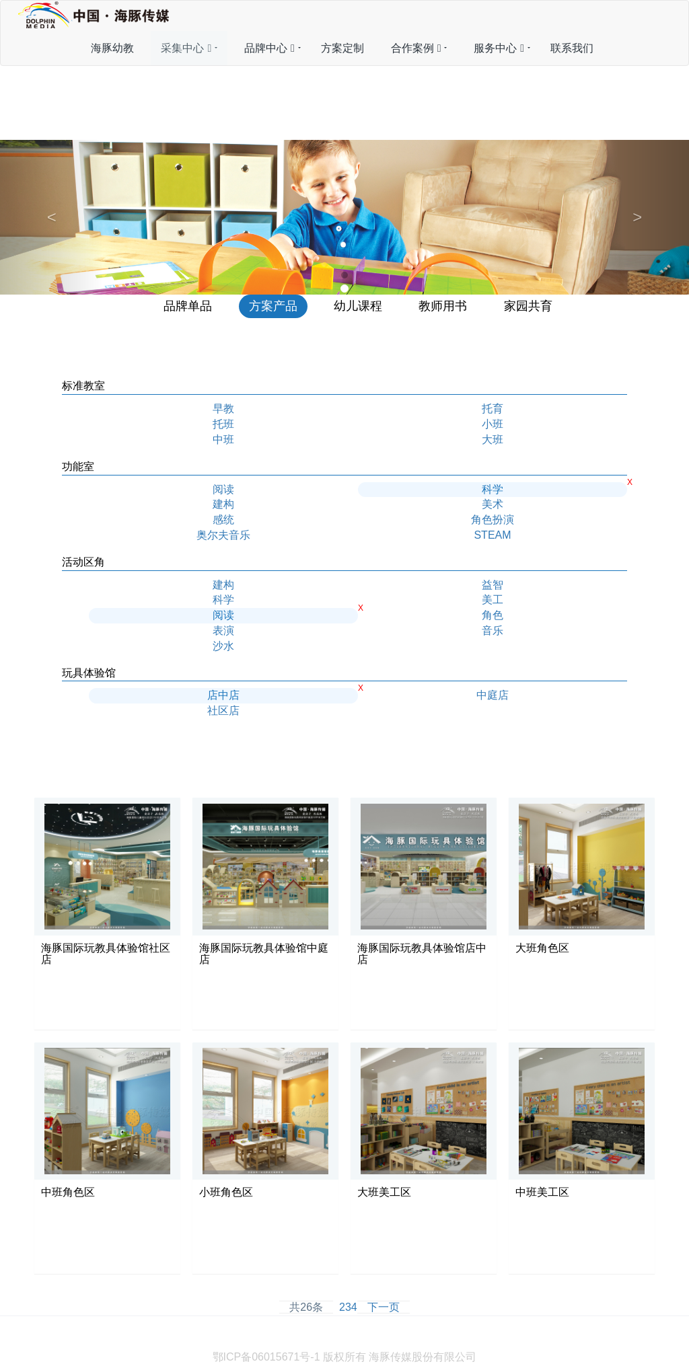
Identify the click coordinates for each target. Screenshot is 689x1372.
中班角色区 (68, 1192)
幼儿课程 (358, 306)
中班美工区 (542, 1192)
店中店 (223, 695)
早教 (223, 408)
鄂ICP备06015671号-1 (266, 1357)
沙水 (223, 646)
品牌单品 (188, 306)
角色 (492, 615)
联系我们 (571, 48)
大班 (492, 439)
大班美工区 (384, 1192)
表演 (223, 630)
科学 (492, 489)
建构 (223, 504)
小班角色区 (226, 1192)
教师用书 (443, 306)
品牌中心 (269, 48)
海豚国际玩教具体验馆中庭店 (263, 954)
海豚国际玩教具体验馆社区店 (105, 954)
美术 (492, 504)
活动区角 (83, 562)
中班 (223, 439)
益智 (492, 584)
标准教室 (83, 385)
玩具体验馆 (89, 673)
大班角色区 (542, 948)
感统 (223, 519)
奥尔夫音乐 (223, 535)
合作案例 (416, 48)
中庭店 (492, 695)
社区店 (223, 710)
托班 (223, 424)
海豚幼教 (112, 48)
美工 (492, 599)
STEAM (492, 535)
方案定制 (342, 48)
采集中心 (186, 48)
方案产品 (273, 306)
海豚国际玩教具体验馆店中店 (421, 954)
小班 (492, 424)
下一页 (383, 1307)
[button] (52, 217)
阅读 (223, 489)
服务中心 (499, 48)
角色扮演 (492, 519)
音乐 (492, 630)
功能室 (78, 466)
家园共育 (528, 306)
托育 (492, 408)
